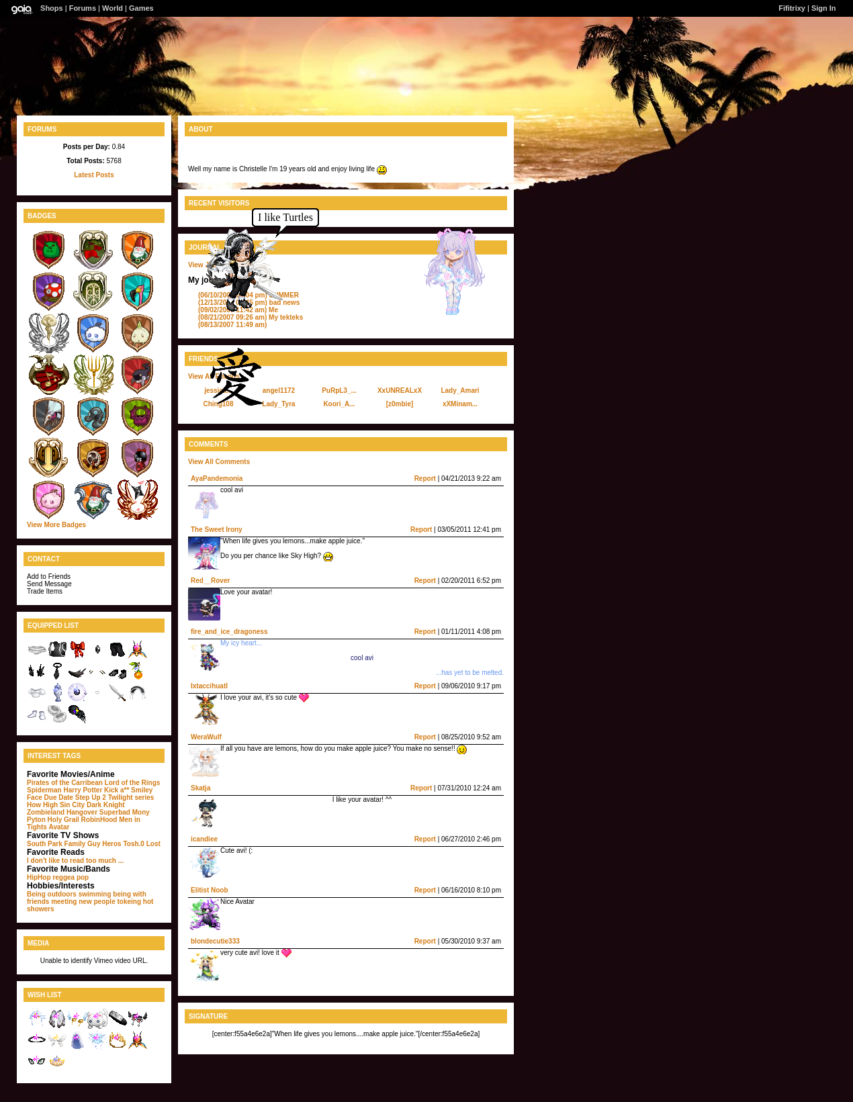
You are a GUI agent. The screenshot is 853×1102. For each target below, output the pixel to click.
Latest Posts (94, 175)
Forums (82, 8)
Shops (51, 8)
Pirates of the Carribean (65, 782)
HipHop (39, 877)
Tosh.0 (133, 843)
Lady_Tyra (278, 404)
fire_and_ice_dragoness (229, 631)
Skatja (200, 788)
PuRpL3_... (339, 390)
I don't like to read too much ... (75, 860)
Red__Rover (210, 580)
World (112, 8)
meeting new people (83, 901)
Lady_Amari (460, 390)
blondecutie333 (215, 941)
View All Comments (219, 461)
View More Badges (56, 525)
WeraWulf (206, 737)
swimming (95, 894)
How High (42, 805)
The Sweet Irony (216, 529)
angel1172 (279, 390)
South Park (44, 843)
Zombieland (45, 812)
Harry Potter (82, 790)
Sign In (823, 8)
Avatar (59, 827)
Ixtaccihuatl (209, 686)
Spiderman (44, 790)
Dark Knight (106, 805)
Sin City (72, 805)
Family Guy (82, 843)
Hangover (81, 812)
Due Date (58, 797)
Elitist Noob (209, 890)
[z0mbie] (400, 404)
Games (141, 8)
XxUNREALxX (399, 390)
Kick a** (116, 790)
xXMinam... (460, 404)
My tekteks (250, 317)
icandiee (204, 839)
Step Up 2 (90, 797)
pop (83, 877)
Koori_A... (339, 404)
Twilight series (131, 797)
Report (425, 478)
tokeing (129, 901)
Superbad (114, 812)
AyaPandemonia (216, 478)
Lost (153, 843)
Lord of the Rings (133, 782)
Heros (111, 843)
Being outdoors (52, 894)
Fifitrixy (791, 8)
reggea (63, 877)
